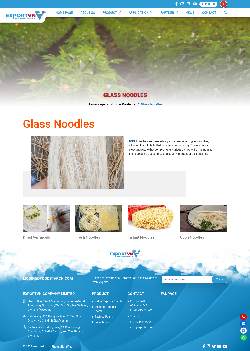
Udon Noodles (192, 237)
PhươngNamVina (62, 346)
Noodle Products (122, 104)
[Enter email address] (188, 279)
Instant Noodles (141, 237)
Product (112, 12)
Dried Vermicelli (36, 237)
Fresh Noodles (87, 237)
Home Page (64, 12)
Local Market (103, 322)
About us (87, 12)
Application (141, 12)
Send (219, 279)
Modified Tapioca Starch (105, 309)
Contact (209, 12)
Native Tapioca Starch (108, 301)
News (190, 12)
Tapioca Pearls (104, 316)
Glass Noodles (151, 104)
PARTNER (169, 12)
